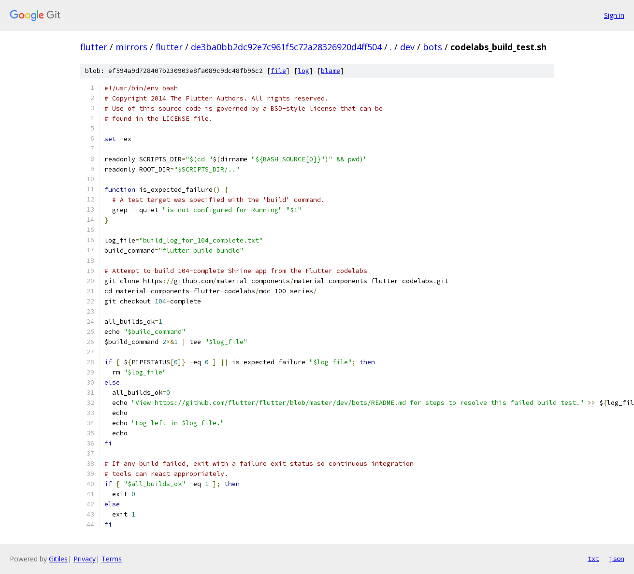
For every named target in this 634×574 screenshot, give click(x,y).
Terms (111, 558)
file (278, 71)
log (303, 71)
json (616, 558)
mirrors (131, 47)
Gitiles (58, 558)
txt (593, 558)
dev (407, 47)
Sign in (614, 15)
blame (330, 71)
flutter (93, 47)
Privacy (84, 558)
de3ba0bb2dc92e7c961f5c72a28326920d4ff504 (286, 47)
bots (432, 47)
